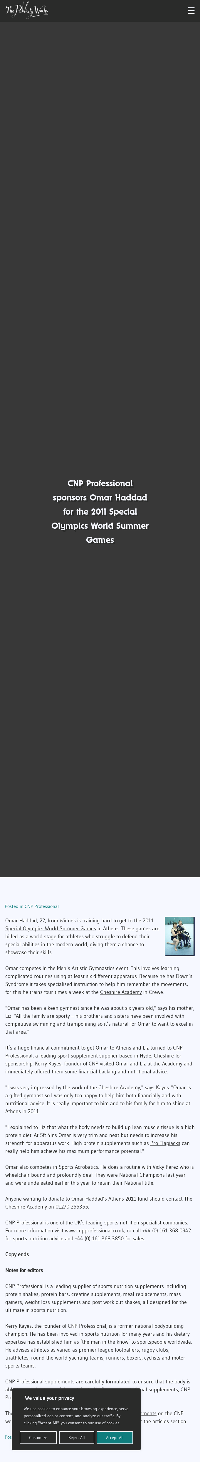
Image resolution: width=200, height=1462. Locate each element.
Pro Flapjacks (165, 1143)
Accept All (115, 1437)
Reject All (76, 1437)
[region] (76, 1419)
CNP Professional (42, 906)
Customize (38, 1437)
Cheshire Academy (121, 992)
